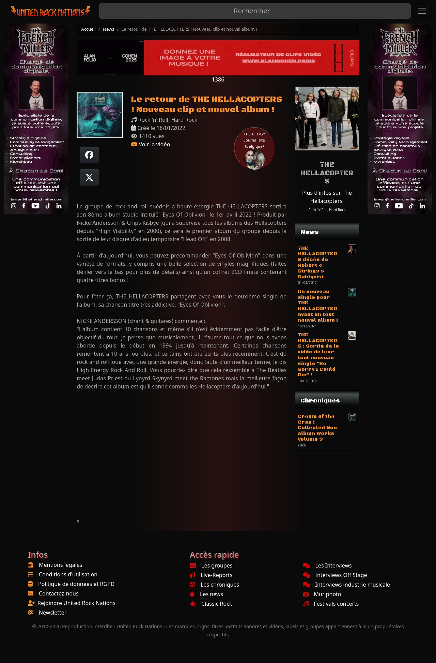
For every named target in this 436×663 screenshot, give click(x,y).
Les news (206, 594)
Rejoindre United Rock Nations (76, 603)
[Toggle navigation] (422, 11)
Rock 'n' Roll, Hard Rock (327, 209)
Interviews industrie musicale (346, 584)
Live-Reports (211, 575)
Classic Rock (211, 603)
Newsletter (52, 612)
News (108, 29)
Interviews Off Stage (335, 575)
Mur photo (322, 594)
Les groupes (211, 565)
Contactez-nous (59, 593)
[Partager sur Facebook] (89, 154)
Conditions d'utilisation (68, 574)
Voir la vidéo (150, 144)
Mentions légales (60, 565)
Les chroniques (214, 584)
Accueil (88, 29)
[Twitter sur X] (89, 177)
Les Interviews (327, 565)
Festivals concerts (331, 603)
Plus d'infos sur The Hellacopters (327, 197)
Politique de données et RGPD (76, 584)
